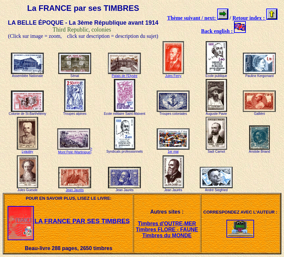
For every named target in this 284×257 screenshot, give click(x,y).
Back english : (217, 31)
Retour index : (249, 18)
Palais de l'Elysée (124, 74)
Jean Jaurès (74, 188)
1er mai (173, 150)
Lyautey (27, 150)
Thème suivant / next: (192, 18)
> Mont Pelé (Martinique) (74, 150)
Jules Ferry (173, 74)
